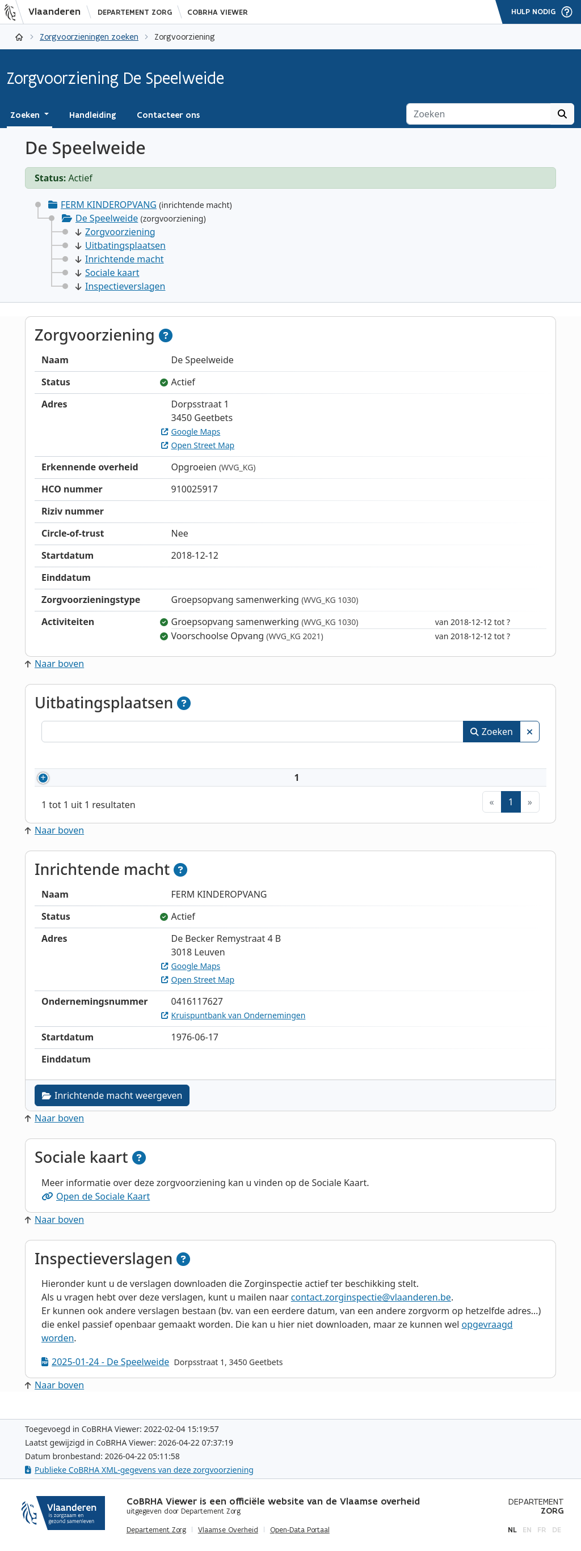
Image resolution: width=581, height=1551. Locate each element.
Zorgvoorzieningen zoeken (89, 36)
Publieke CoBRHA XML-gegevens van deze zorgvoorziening (139, 1469)
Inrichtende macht (119, 259)
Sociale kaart (107, 272)
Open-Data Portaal (300, 1530)
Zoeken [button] (26, 115)
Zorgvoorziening (115, 232)
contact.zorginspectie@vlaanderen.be (371, 1310)
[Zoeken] (478, 114)
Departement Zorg (135, 12)
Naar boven (54, 663)
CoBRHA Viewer (217, 12)
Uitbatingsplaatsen (120, 245)
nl (512, 1530)
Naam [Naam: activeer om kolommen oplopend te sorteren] (151, 757)
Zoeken (491, 731)
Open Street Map (198, 445)
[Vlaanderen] (46, 12)
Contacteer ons (168, 115)
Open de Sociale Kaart (95, 1210)
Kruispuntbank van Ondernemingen (233, 1028)
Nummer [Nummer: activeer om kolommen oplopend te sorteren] (74, 757)
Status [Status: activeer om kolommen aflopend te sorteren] (488, 757)
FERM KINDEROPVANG (109, 204)
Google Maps (191, 431)
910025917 (90, 784)
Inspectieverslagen (120, 286)
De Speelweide (106, 218)
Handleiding (92, 115)
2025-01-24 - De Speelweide (105, 1375)
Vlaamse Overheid (228, 1530)
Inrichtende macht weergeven (112, 1109)
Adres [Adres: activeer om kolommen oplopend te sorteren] (306, 757)
